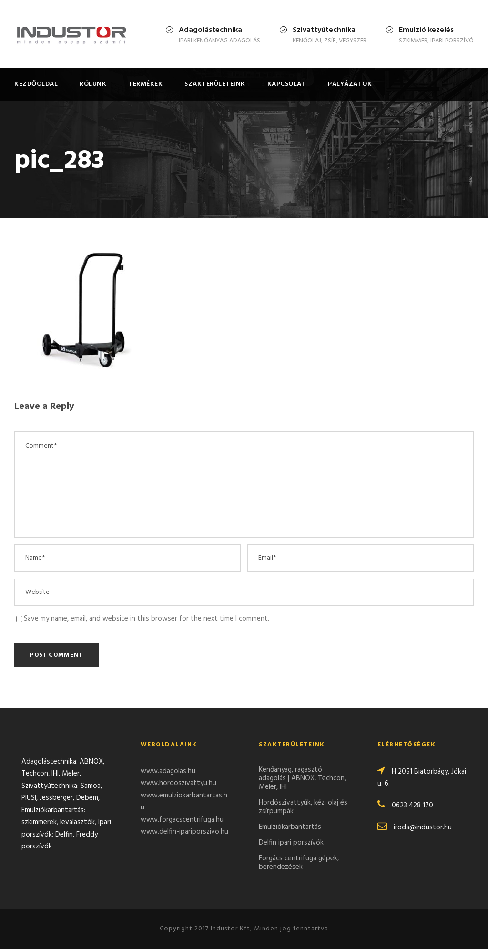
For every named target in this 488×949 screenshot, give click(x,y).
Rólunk (93, 84)
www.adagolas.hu (168, 771)
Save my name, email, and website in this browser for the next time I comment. (146, 618)
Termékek (145, 84)
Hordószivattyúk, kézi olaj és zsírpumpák (303, 807)
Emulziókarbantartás (290, 827)
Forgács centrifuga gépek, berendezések (299, 863)
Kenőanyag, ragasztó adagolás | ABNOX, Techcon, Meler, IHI (302, 778)
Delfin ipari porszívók (291, 842)
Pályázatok (350, 84)
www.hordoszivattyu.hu (178, 783)
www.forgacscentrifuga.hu (182, 820)
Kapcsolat (286, 84)
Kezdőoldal (36, 84)
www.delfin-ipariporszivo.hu (184, 831)
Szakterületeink (214, 84)
